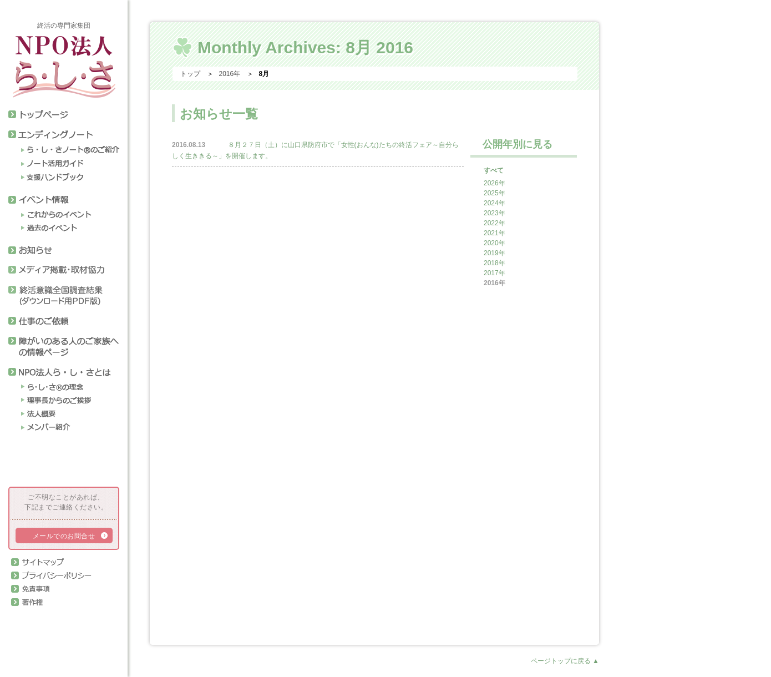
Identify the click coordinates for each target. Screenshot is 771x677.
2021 (491, 233)
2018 (491, 263)
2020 (491, 243)
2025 (491, 193)
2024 (491, 203)
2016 (491, 283)
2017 (491, 273)
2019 (491, 253)
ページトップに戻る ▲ (565, 661)
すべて (494, 170)
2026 (491, 183)
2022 (491, 223)
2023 (491, 213)
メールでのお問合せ (64, 536)
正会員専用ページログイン (59, 621)
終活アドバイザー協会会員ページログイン (59, 461)
